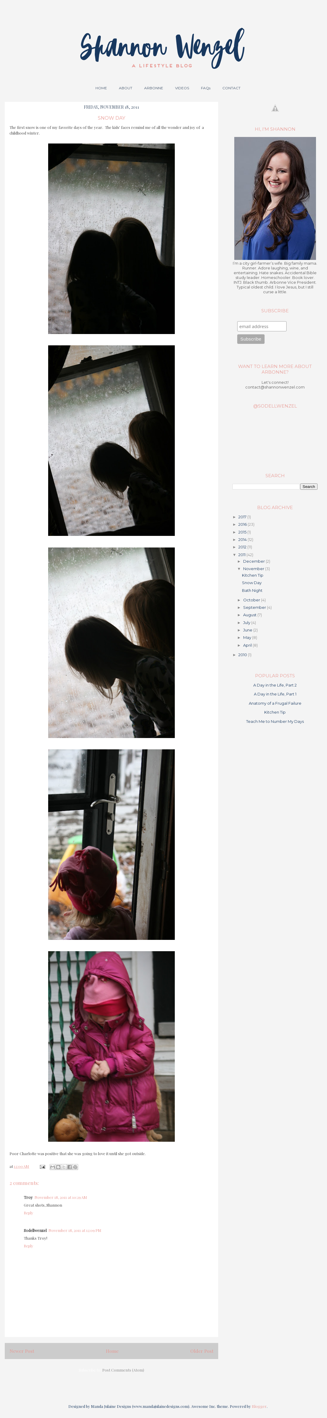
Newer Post (22, 1351)
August (250, 614)
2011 (242, 554)
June (248, 630)
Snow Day (252, 582)
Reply (28, 1212)
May (247, 637)
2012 (242, 547)
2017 (242, 516)
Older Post (201, 1351)
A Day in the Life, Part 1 (275, 694)
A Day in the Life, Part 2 (275, 685)
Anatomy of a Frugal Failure (275, 703)
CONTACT (231, 88)
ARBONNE (153, 88)
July (247, 622)
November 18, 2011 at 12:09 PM (74, 1230)
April (248, 645)
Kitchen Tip (252, 575)
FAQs (205, 88)
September (255, 607)
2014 (243, 539)
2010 (243, 654)
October (252, 600)
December (254, 561)
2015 (242, 532)
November (254, 568)
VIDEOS (182, 88)
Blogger (259, 1406)
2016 (243, 524)
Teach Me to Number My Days (275, 721)
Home (112, 1351)
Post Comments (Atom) (123, 1369)
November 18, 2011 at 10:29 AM (60, 1197)
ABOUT (125, 88)
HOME (101, 88)
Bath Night (252, 590)
